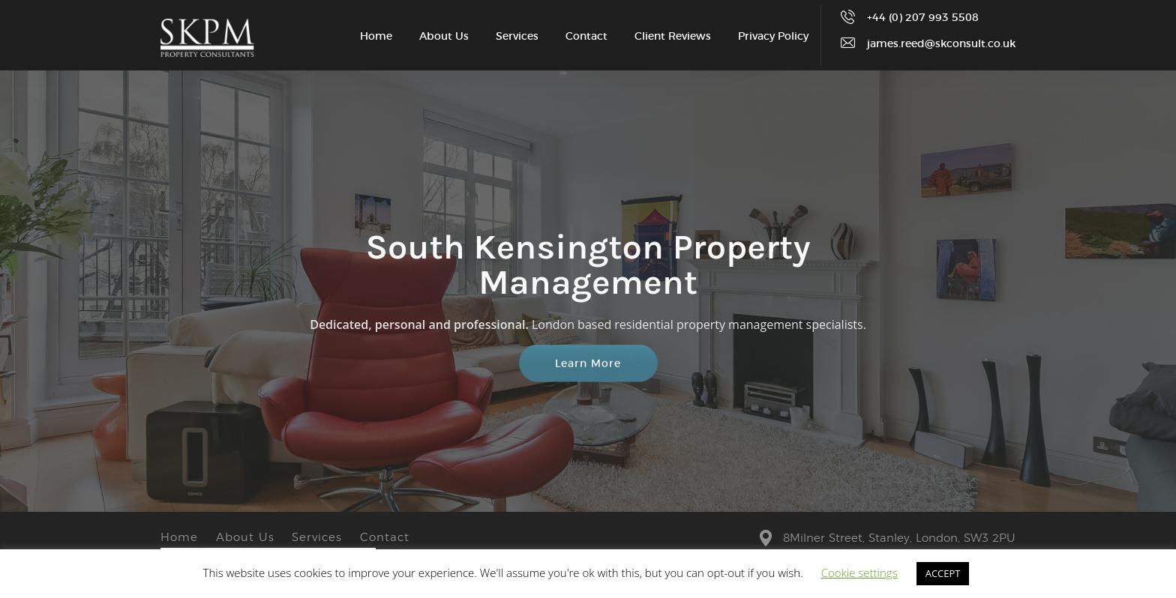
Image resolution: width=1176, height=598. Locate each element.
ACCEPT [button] (943, 573)
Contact (587, 36)
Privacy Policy (773, 36)
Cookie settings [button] (859, 572)
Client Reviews (672, 36)
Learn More (588, 366)
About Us (444, 36)
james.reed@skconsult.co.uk (941, 44)
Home (376, 36)
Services (517, 36)
